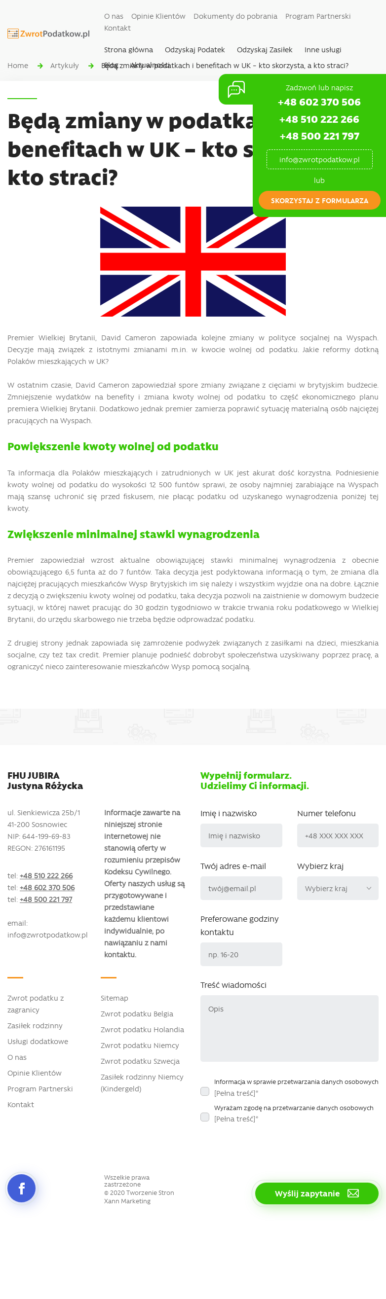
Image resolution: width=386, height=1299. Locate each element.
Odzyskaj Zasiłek (265, 49)
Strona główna (128, 49)
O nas (113, 16)
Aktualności (150, 65)
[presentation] (275, 1147)
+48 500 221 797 (319, 135)
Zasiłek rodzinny (35, 1025)
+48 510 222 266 (319, 118)
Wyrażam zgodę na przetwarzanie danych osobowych (294, 1113)
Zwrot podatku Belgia (137, 1013)
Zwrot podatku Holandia (142, 1029)
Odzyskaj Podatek (195, 49)
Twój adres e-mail (233, 865)
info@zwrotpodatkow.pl (319, 159)
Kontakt (117, 28)
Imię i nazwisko (228, 812)
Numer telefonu (326, 812)
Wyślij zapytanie (317, 1193)
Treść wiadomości (233, 984)
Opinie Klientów (158, 16)
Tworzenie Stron (150, 1192)
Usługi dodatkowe (37, 1041)
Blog (111, 65)
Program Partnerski (318, 16)
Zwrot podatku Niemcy (140, 1045)
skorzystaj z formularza (319, 200)
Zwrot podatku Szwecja (140, 1061)
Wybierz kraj (320, 865)
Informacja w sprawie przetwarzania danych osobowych (296, 1087)
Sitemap (114, 998)
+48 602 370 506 (319, 101)
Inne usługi (323, 49)
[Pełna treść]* (236, 1093)
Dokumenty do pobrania (235, 16)
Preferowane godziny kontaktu (239, 925)
